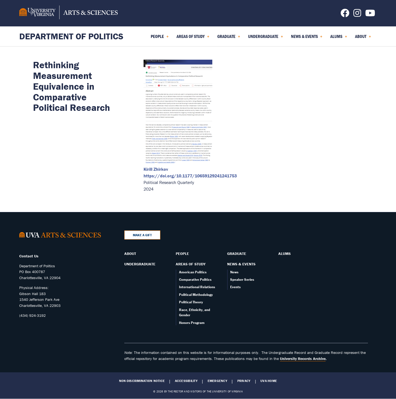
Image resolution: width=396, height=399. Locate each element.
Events (235, 287)
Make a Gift (142, 235)
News (234, 272)
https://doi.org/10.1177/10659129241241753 (190, 175)
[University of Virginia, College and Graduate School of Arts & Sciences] (68, 13)
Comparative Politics (195, 279)
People (182, 253)
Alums (284, 253)
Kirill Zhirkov (156, 169)
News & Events (241, 264)
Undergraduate (139, 264)
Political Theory (191, 302)
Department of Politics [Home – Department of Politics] (71, 36)
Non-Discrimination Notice (142, 381)
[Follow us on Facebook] (344, 14)
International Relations (197, 287)
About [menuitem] (363, 38)
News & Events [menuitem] (307, 38)
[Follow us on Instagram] (357, 14)
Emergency (217, 381)
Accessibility (186, 381)
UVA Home (268, 381)
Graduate (236, 253)
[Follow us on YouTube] (370, 14)
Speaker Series (242, 279)
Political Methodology (196, 294)
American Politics (193, 272)
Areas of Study (190, 264)
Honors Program (192, 322)
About (130, 253)
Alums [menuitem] (338, 38)
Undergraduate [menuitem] (265, 38)
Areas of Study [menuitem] (192, 38)
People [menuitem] (159, 38)
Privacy (244, 381)
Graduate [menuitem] (228, 38)
